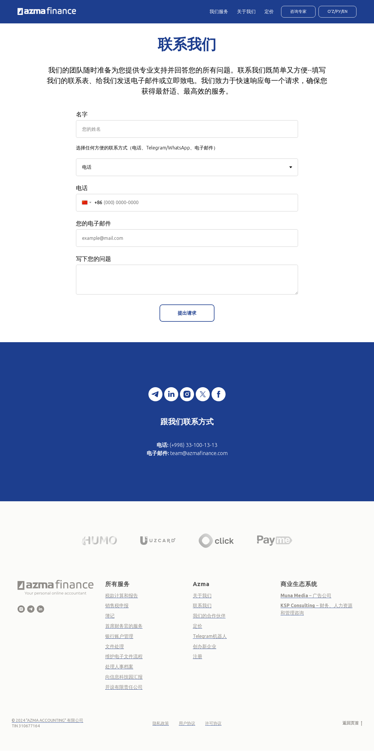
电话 (82, 188)
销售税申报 (117, 605)
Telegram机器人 (210, 636)
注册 (197, 656)
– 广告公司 (319, 595)
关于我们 (246, 11)
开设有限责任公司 (124, 687)
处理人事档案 (119, 666)
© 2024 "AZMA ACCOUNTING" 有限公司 (47, 720)
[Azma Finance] (21, 609)
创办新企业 (204, 646)
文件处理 (114, 646)
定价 (269, 11)
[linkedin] (171, 394)
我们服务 (218, 11)
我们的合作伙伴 (209, 615)
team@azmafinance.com (199, 453)
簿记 (110, 615)
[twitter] (203, 394)
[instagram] (187, 394)
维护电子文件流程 (124, 656)
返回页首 (352, 723)
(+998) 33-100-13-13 (193, 445)
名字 (82, 114)
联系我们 (202, 605)
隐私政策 (161, 723)
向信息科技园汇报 (124, 676)
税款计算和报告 (121, 595)
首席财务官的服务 (124, 625)
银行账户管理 (119, 636)
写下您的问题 (93, 258)
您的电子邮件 (93, 223)
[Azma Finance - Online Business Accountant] (40, 609)
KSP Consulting (298, 605)
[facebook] (219, 394)
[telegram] (155, 394)
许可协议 (213, 723)
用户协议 (187, 723)
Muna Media (294, 595)
